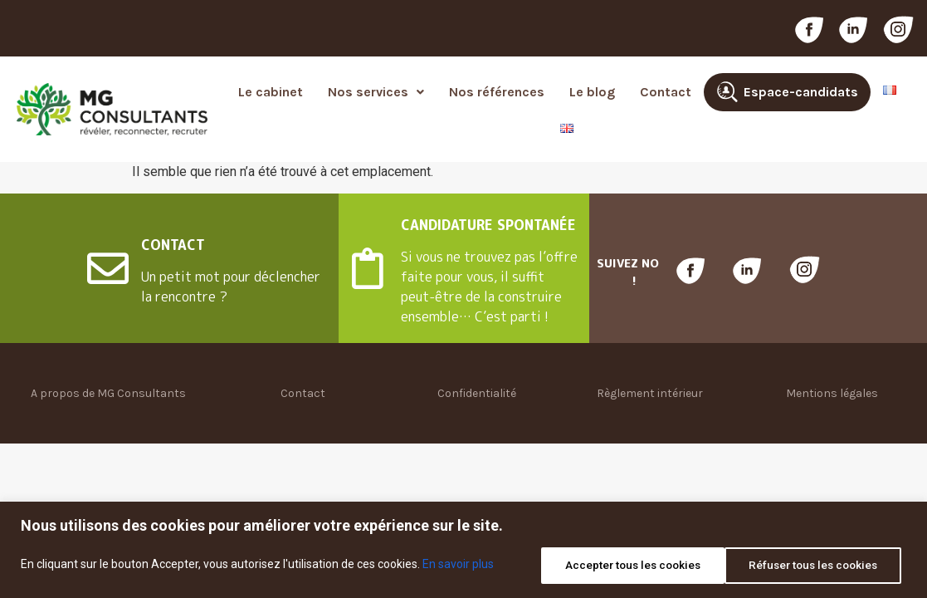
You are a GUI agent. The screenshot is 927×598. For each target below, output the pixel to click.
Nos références (496, 92)
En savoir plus (458, 565)
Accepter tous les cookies (811, 565)
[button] (376, 92)
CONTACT (173, 245)
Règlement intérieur (650, 393)
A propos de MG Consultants (108, 393)
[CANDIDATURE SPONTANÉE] (367, 268)
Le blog (592, 92)
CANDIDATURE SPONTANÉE (488, 225)
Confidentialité (476, 393)
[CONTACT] (108, 268)
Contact (665, 92)
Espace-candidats (801, 92)
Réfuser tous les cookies (618, 565)
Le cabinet (270, 92)
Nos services (376, 92)
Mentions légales (832, 393)
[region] (463, 551)
